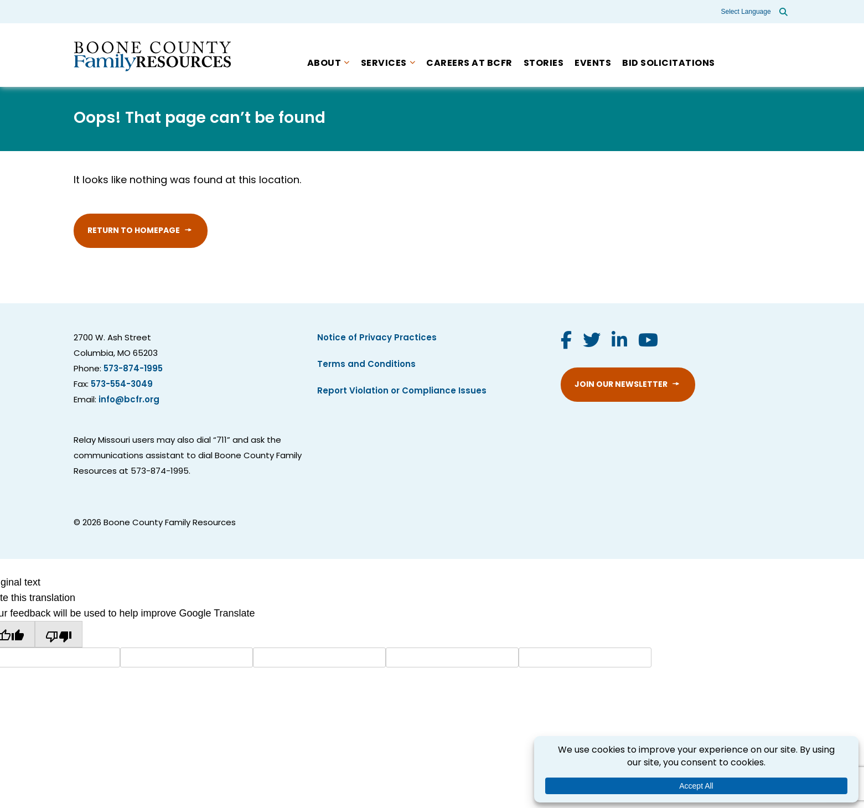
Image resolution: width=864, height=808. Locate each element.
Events (593, 63)
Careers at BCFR (469, 63)
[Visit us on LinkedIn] (619, 342)
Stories (544, 63)
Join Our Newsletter (621, 385)
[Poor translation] (58, 634)
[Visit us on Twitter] (592, 342)
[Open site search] (783, 11)
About (324, 63)
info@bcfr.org (129, 400)
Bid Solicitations (668, 63)
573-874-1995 (133, 369)
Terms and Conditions (366, 365)
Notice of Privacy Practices (377, 338)
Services (384, 63)
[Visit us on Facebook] (566, 342)
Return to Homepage (133, 231)
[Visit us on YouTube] (648, 342)
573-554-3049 (122, 385)
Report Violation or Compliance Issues (402, 391)
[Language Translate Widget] (746, 11)
